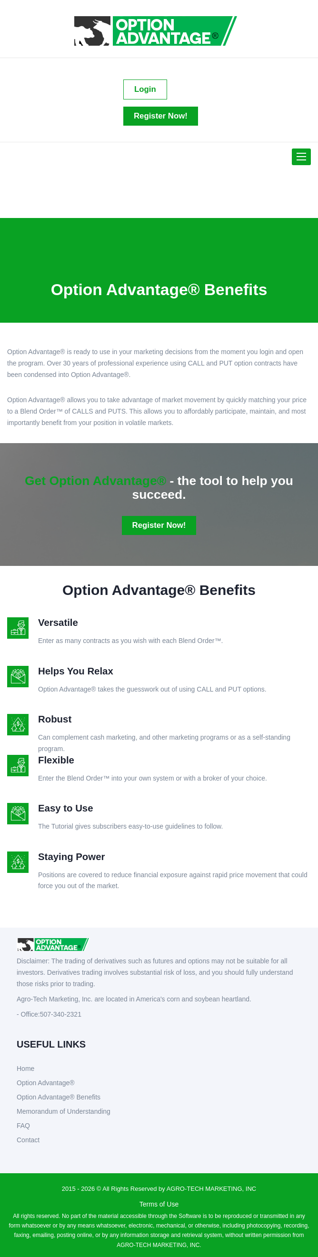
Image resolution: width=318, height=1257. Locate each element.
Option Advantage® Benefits (58, 1097)
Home (25, 1068)
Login (145, 89)
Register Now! (161, 115)
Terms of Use (159, 1204)
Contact (28, 1140)
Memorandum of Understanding (63, 1111)
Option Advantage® (46, 1083)
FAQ (23, 1125)
